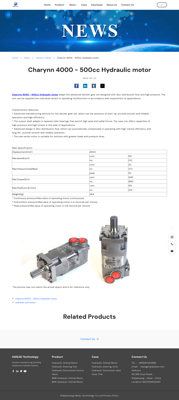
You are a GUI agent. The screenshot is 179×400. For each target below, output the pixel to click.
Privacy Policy (111, 395)
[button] (76, 86)
